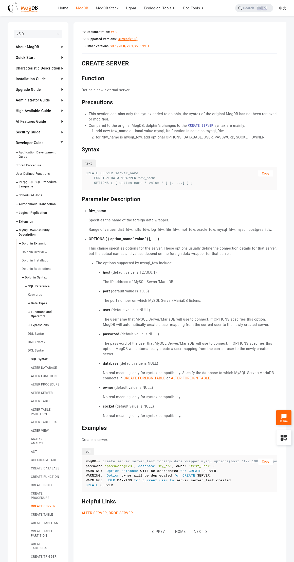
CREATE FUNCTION (45, 477)
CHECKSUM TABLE (45, 460)
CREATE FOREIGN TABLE (144, 378)
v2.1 (130, 46)
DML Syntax (36, 342)
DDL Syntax (36, 334)
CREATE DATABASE (45, 468)
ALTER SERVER (42, 393)
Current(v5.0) (128, 39)
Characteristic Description (38, 68)
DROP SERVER (121, 513)
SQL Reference (39, 286)
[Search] (254, 8)
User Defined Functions (33, 173)
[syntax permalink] (77, 149)
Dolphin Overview (34, 252)
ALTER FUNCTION (44, 376)
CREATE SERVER (43, 506)
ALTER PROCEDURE (45, 384)
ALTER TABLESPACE (45, 422)
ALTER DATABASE (44, 368)
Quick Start (25, 58)
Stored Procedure (28, 165)
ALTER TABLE (41, 401)
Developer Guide (30, 143)
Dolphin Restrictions (36, 269)
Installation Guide (31, 79)
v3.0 (122, 46)
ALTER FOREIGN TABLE (190, 378)
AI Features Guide (31, 121)
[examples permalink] (77, 427)
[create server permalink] (77, 63)
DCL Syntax (36, 350)
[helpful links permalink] (77, 501)
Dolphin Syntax (36, 277)
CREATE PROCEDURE (40, 496)
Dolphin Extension (35, 243)
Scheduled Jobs (30, 195)
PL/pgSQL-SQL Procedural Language (38, 184)
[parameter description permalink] (77, 198)
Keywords (35, 294)
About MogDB (27, 47)
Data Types (39, 303)
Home (63, 8)
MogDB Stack (107, 8)
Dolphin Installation (36, 260)
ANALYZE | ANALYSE (38, 441)
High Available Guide (33, 111)
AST (34, 451)
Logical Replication (33, 213)
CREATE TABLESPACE (40, 546)
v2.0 (138, 46)
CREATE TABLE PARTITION (42, 533)
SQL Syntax (39, 359)
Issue (284, 418)
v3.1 (114, 46)
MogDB (82, 8)
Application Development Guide (37, 155)
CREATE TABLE (42, 514)
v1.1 (146, 46)
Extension (26, 221)
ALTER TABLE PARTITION (41, 412)
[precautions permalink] (77, 101)
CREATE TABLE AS (44, 523)
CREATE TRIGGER (44, 556)
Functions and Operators (41, 314)
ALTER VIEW (40, 430)
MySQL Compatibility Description (34, 232)
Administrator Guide (33, 100)
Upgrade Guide (28, 89)
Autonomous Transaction (37, 204)
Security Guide (28, 132)
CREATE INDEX (42, 485)
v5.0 (114, 32)
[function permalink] (77, 77)
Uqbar (131, 8)
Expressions (40, 325)
